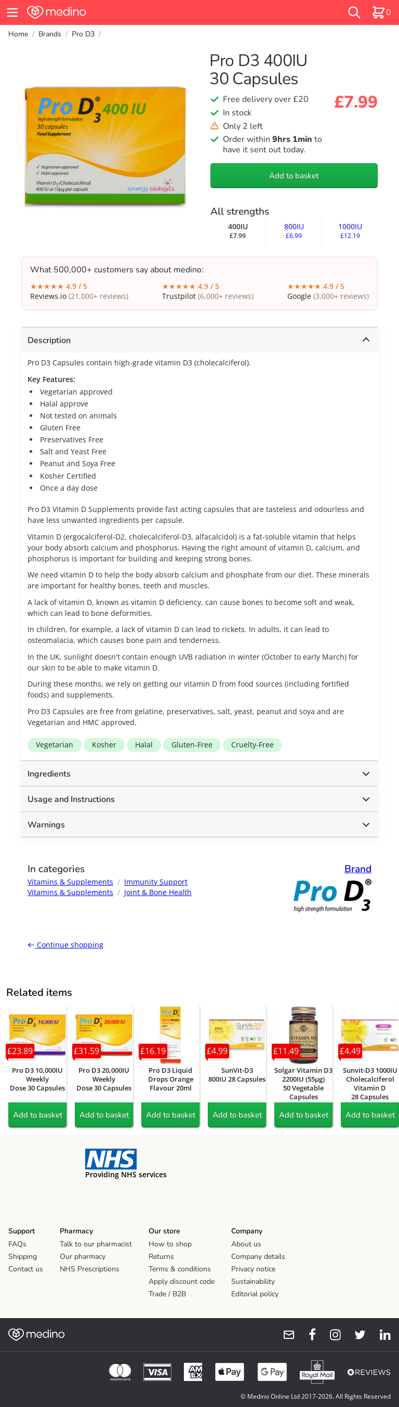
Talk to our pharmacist (96, 1244)
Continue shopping (65, 945)
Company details (258, 1256)
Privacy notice (253, 1269)
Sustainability (253, 1281)
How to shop (170, 1244)
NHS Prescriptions (89, 1269)
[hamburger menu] (12, 12)
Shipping (22, 1256)
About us (246, 1244)
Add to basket (293, 175)
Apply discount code (182, 1281)
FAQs (17, 1244)
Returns (161, 1256)
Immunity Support (156, 882)
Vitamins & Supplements (70, 882)
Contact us (25, 1269)
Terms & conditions (180, 1269)
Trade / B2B (167, 1294)
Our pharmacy (82, 1256)
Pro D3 (83, 34)
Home (18, 34)
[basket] (381, 12)
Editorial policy (254, 1294)
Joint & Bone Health (158, 892)
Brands (49, 34)
